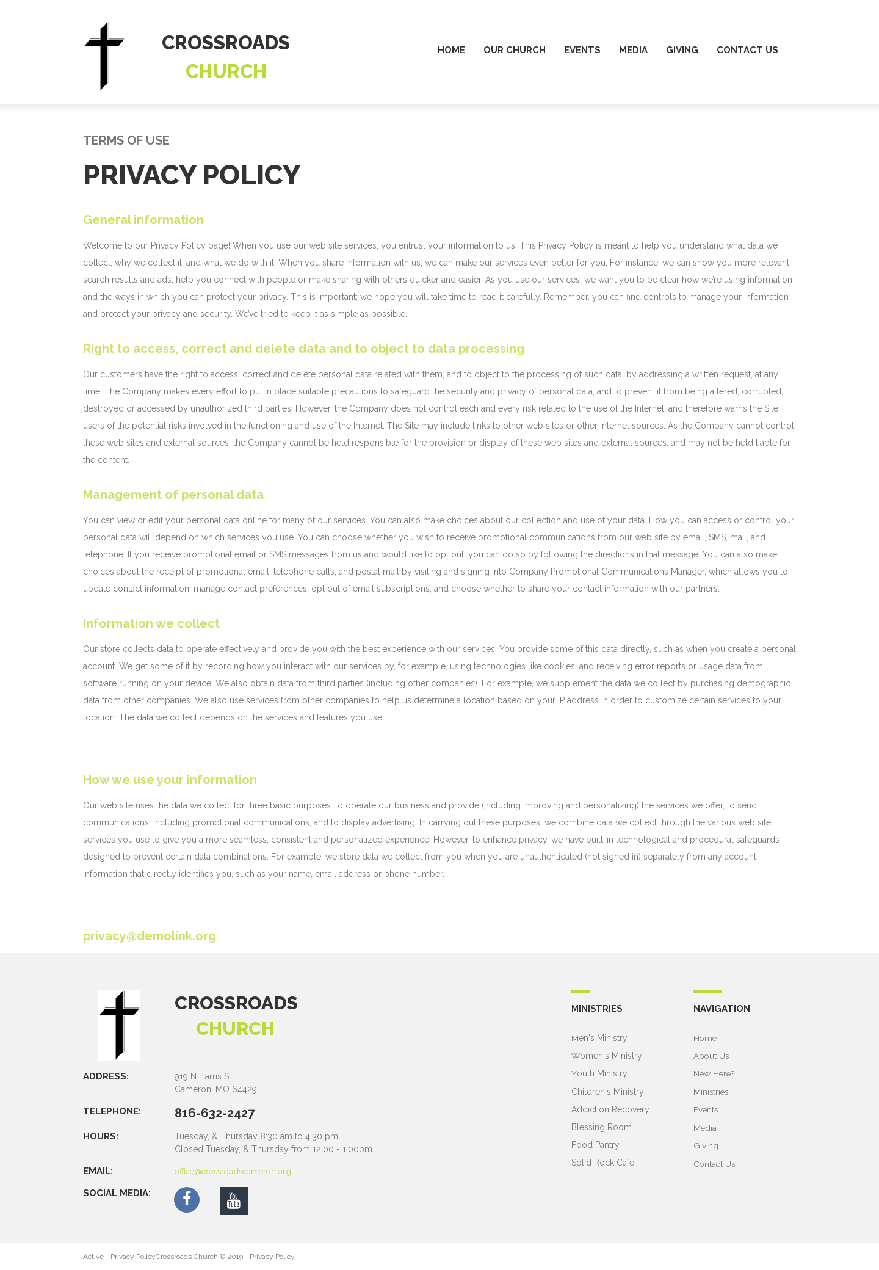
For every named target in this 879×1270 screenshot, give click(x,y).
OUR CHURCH (514, 50)
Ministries (711, 1091)
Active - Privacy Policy (119, 1256)
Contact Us (715, 1162)
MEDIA (633, 50)
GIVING (682, 50)
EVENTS (582, 50)
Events (706, 1109)
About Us (711, 1056)
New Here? (715, 1073)
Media (705, 1126)
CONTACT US (747, 50)
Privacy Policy (272, 1256)
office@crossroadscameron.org (237, 1171)
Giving (705, 1144)
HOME (451, 50)
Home (705, 1038)
